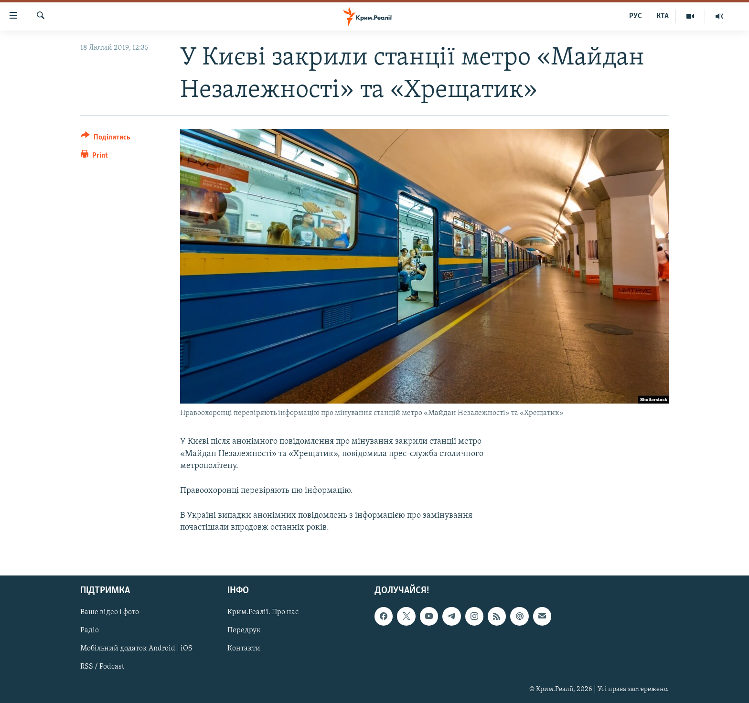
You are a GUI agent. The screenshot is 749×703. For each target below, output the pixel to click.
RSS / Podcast (102, 667)
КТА (662, 16)
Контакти (243, 649)
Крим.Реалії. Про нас (263, 613)
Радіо (89, 631)
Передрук (244, 631)
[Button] (105, 139)
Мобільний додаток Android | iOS (136, 649)
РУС (635, 16)
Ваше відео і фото (109, 613)
